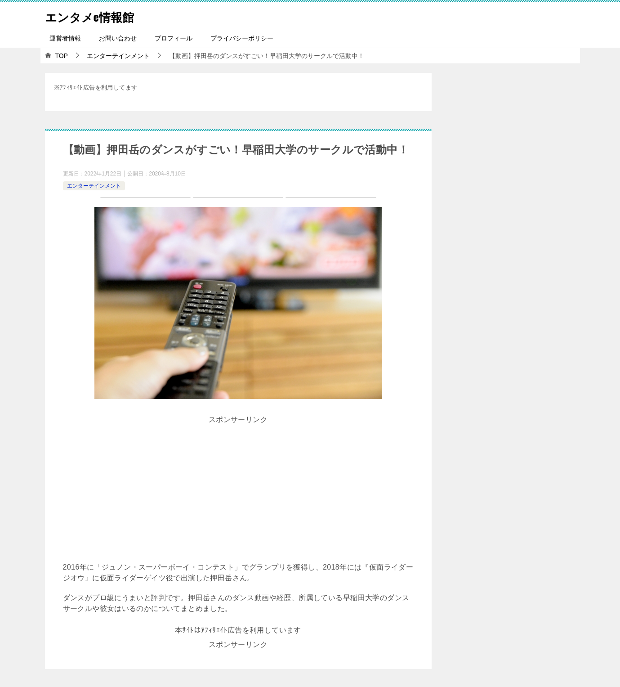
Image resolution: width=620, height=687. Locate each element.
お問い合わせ (118, 38)
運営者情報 (65, 38)
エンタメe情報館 (96, 15)
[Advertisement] (238, 490)
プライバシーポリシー (241, 38)
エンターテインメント (94, 186)
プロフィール (173, 38)
